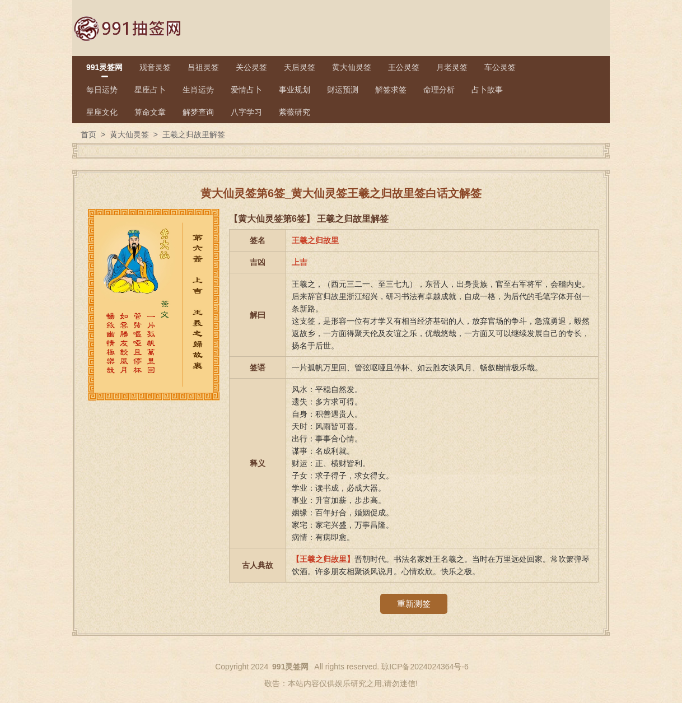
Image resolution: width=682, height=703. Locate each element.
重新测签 (414, 603)
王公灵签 (403, 67)
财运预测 (342, 89)
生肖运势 (198, 89)
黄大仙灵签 (351, 67)
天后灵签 (299, 67)
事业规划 (294, 89)
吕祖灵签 (203, 67)
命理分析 (439, 89)
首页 (88, 134)
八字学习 (246, 112)
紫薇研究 (294, 112)
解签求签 (391, 89)
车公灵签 (500, 67)
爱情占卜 (246, 89)
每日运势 (102, 89)
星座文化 (102, 112)
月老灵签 (452, 67)
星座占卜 (150, 89)
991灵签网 (104, 67)
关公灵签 (251, 67)
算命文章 (150, 112)
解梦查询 (198, 112)
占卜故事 (487, 89)
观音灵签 (155, 67)
